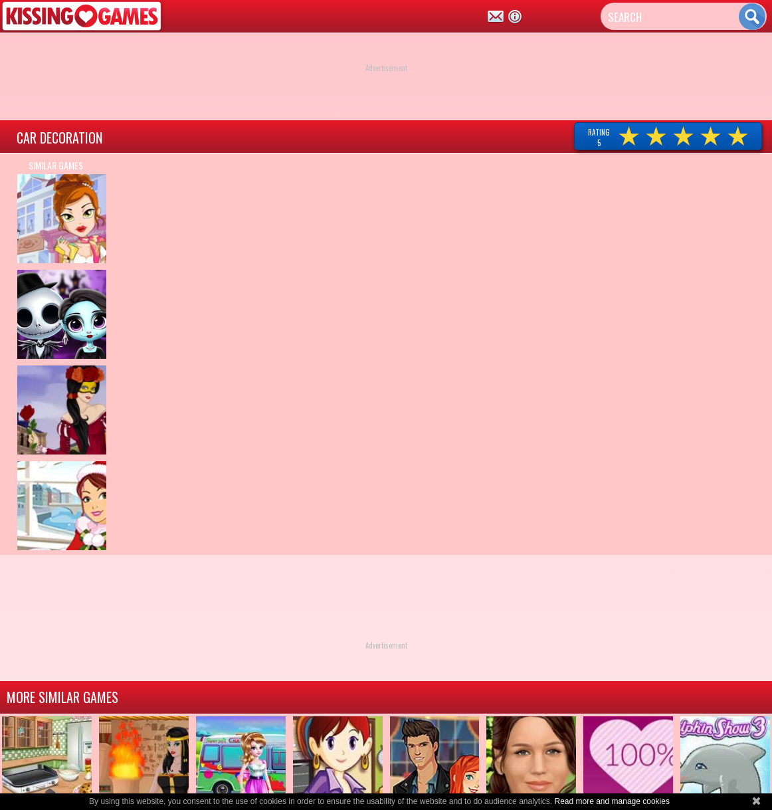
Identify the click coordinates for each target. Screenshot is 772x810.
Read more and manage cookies (611, 801)
